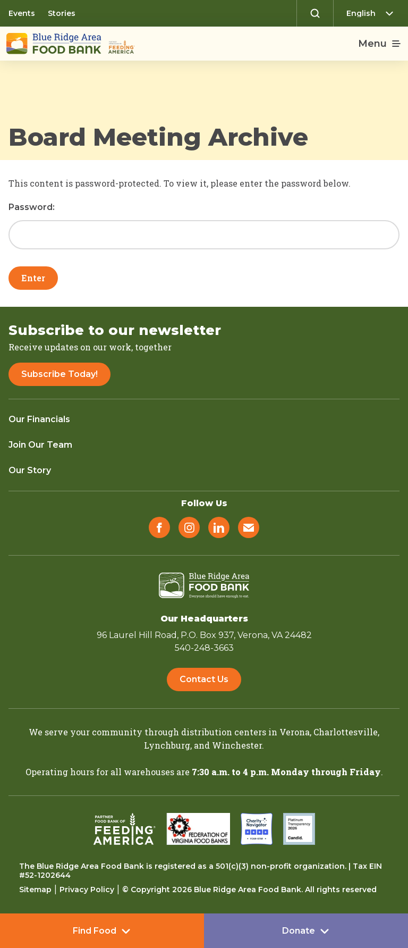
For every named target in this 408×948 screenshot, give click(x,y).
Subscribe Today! (59, 374)
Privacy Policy (87, 889)
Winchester (237, 745)
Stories (61, 13)
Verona (294, 731)
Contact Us (204, 679)
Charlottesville (345, 731)
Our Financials (39, 419)
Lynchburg (167, 745)
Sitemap (35, 889)
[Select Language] (373, 13)
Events (21, 13)
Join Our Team (40, 445)
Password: (204, 226)
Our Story (29, 470)
